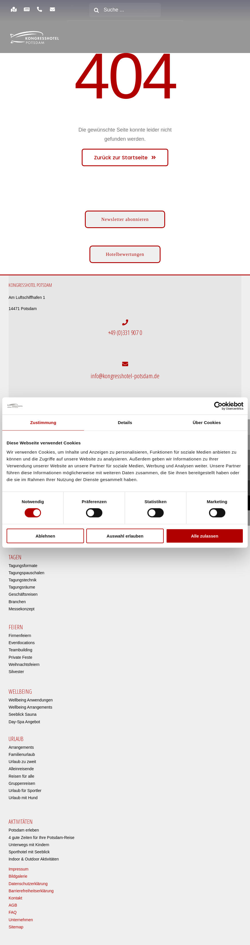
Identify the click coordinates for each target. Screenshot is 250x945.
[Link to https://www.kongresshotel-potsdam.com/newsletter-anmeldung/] (53, 9)
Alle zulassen (204, 535)
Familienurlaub (22, 751)
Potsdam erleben (24, 827)
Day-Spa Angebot (24, 718)
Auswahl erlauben (125, 535)
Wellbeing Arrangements (30, 704)
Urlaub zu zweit (22, 758)
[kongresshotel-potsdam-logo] (34, 37)
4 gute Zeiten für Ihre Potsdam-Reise (42, 834)
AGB (13, 902)
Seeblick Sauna (22, 711)
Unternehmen (21, 916)
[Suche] (96, 10)
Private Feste (20, 654)
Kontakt (15, 895)
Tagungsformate (23, 562)
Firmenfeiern (20, 632)
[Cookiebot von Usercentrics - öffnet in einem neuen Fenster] (218, 406)
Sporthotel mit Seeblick (29, 848)
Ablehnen (45, 535)
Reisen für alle (21, 773)
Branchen (17, 598)
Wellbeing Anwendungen (31, 697)
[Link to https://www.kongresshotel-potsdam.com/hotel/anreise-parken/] (14, 9)
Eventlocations (22, 640)
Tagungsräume (22, 584)
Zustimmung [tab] (43, 422)
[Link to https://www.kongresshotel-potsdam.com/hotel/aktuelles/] (27, 9)
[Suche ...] (125, 10)
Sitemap (16, 924)
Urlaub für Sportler (25, 787)
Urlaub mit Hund (23, 795)
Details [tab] (125, 422)
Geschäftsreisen (23, 591)
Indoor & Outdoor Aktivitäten (34, 856)
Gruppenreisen (22, 780)
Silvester (16, 668)
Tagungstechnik (22, 577)
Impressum (18, 866)
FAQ (13, 909)
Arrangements (21, 744)
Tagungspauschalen (26, 569)
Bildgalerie (18, 873)
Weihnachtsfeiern (24, 661)
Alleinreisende (21, 766)
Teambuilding (20, 647)
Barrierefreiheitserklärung (31, 887)
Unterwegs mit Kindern (29, 841)
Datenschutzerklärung (28, 880)
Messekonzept (21, 605)
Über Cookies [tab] (207, 422)
